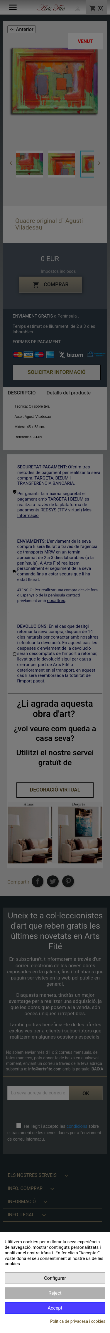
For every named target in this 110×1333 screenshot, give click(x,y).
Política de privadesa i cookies (77, 1321)
